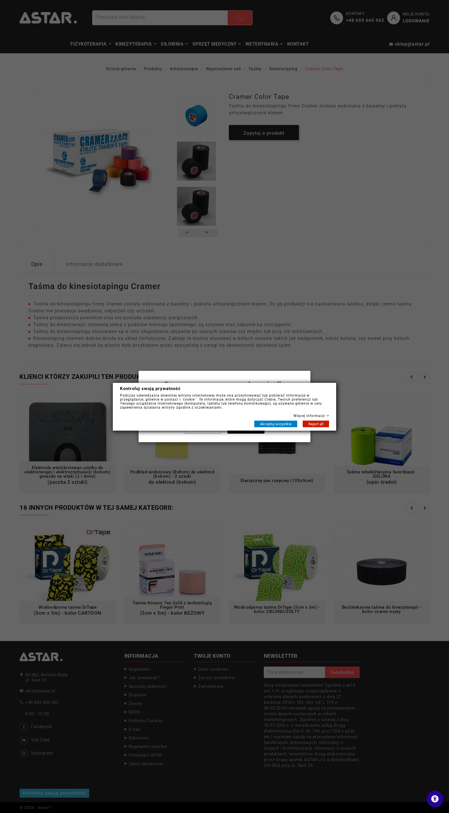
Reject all (315, 424)
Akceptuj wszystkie (276, 424)
